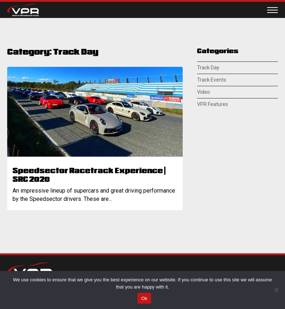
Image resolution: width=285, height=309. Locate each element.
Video (203, 92)
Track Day (208, 67)
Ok (144, 298)
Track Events (211, 80)
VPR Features (212, 104)
